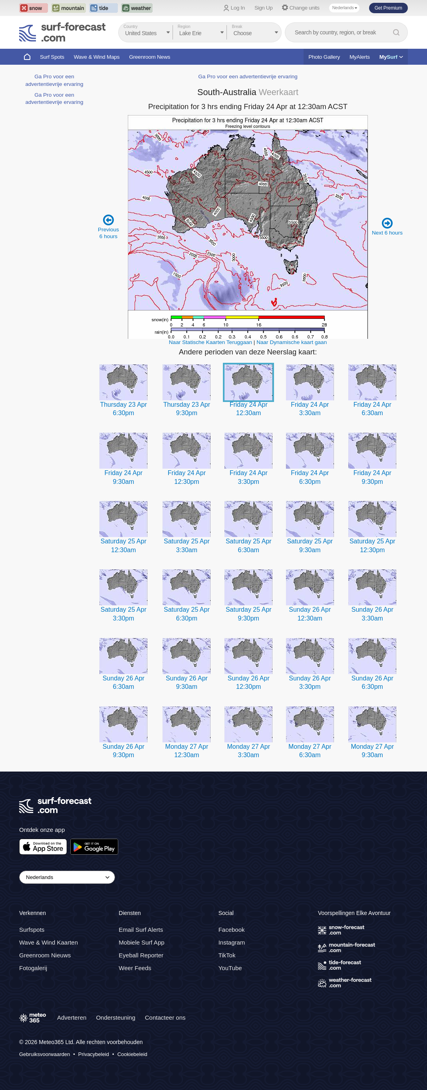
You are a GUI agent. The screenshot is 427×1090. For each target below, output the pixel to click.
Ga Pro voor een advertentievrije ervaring (248, 77)
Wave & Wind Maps (97, 57)
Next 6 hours (387, 226)
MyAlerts (360, 57)
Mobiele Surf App (141, 942)
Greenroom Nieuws (45, 955)
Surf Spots (52, 57)
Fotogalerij (33, 968)
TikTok (227, 955)
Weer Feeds (135, 968)
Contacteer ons (165, 1017)
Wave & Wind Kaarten (48, 942)
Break (237, 26)
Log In (238, 8)
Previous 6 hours (108, 226)
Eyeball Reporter (141, 955)
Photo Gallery (324, 57)
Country (130, 26)
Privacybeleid (93, 1054)
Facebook (231, 929)
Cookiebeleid (132, 1054)
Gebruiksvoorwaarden (44, 1054)
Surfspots (31, 929)
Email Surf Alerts (141, 929)
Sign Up (263, 8)
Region (184, 26)
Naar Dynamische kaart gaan (291, 342)
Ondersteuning (115, 1017)
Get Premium (388, 8)
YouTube (230, 968)
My (391, 57)
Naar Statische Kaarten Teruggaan (210, 342)
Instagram (231, 942)
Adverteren (71, 1017)
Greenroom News (149, 57)
